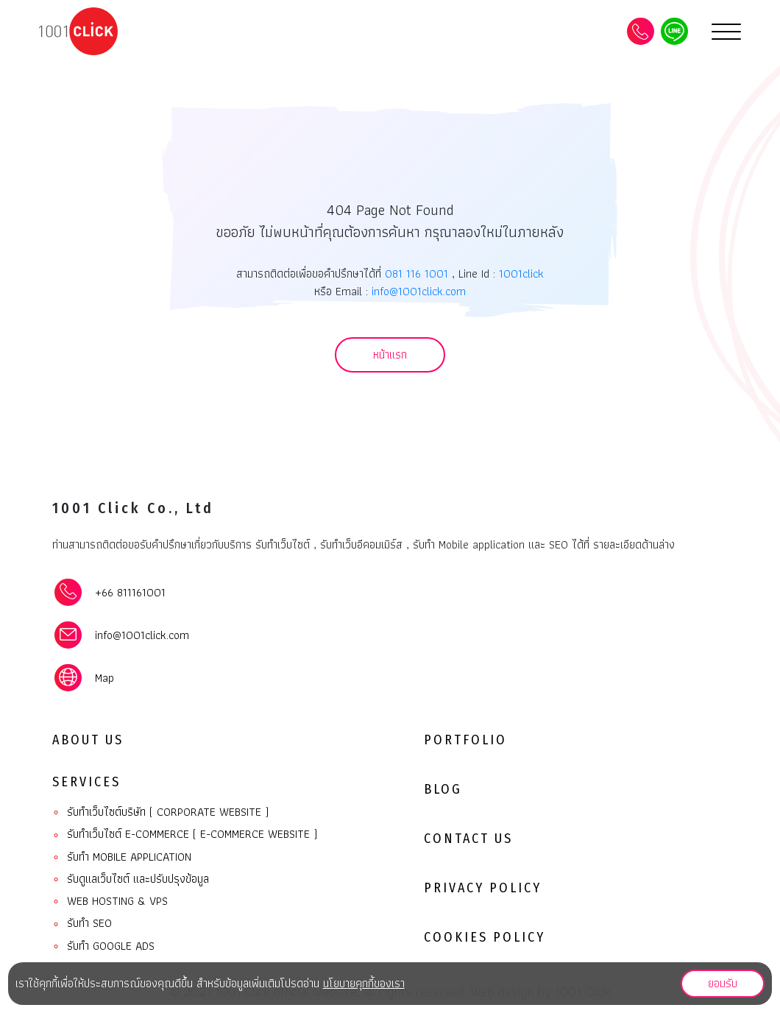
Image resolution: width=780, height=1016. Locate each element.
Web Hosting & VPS (110, 901)
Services (86, 782)
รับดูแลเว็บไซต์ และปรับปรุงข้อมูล (130, 879)
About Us (88, 740)
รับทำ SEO (82, 923)
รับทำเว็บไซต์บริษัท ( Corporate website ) (160, 812)
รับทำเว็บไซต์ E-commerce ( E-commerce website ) (184, 834)
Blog (443, 789)
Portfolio (465, 740)
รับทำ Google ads (103, 946)
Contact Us (468, 838)
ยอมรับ (722, 983)
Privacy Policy (483, 888)
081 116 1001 (416, 273)
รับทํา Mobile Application (121, 857)
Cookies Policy (484, 937)
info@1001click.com (419, 291)
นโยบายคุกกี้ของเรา (364, 983)
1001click (521, 273)
